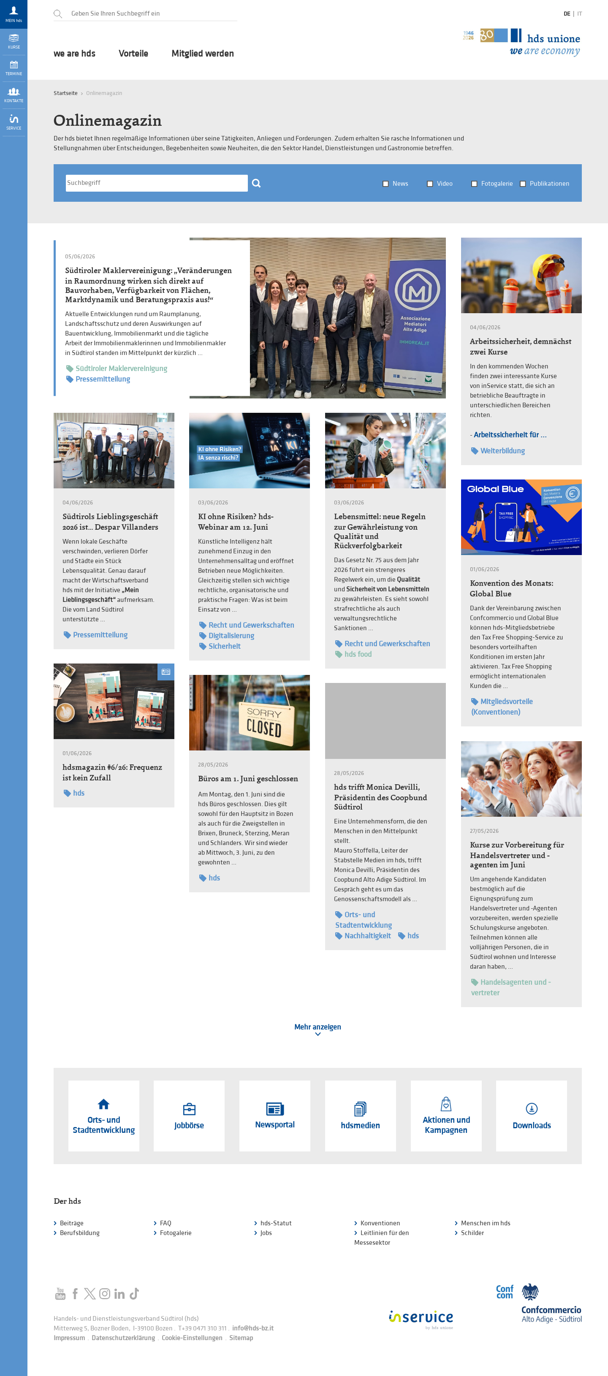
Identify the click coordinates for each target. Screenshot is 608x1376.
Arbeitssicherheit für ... (510, 435)
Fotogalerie (497, 184)
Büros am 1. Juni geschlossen (248, 778)
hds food (353, 654)
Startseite (66, 93)
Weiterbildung (498, 451)
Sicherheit (220, 646)
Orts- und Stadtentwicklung (363, 920)
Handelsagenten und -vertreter (511, 987)
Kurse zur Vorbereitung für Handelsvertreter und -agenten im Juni (517, 854)
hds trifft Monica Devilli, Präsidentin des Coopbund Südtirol (380, 797)
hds (74, 793)
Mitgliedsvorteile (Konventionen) (502, 706)
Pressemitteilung (98, 379)
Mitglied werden (202, 54)
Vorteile (133, 54)
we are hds (74, 54)
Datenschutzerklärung (123, 1338)
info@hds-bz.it (253, 1329)
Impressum (69, 1338)
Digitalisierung (226, 636)
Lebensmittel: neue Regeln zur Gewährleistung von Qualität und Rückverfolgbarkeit (380, 531)
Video (445, 184)
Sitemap (241, 1338)
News (400, 184)
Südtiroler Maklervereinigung (116, 369)
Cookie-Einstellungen (192, 1338)
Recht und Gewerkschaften (246, 625)
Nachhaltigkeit (363, 936)
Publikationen (550, 184)
